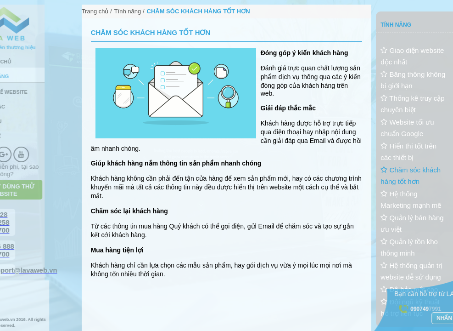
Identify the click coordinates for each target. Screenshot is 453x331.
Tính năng (127, 11)
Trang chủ (95, 11)
